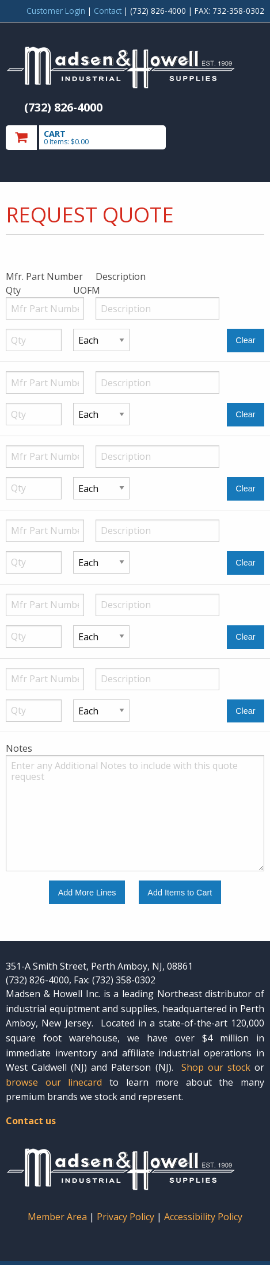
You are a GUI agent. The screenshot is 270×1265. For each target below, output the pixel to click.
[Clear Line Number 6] (245, 711)
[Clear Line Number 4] (245, 563)
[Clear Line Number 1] (245, 340)
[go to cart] (96, 137)
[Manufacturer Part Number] (45, 308)
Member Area (57, 1216)
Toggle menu (225, 137)
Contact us (31, 1120)
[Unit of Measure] (101, 340)
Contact (107, 10)
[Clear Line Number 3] (245, 489)
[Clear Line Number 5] (245, 637)
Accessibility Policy (203, 1216)
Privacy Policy (127, 1216)
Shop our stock (215, 1067)
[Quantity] (34, 340)
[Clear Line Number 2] (245, 414)
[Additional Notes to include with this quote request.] (135, 813)
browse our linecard (54, 1082)
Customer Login (55, 10)
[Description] (157, 308)
